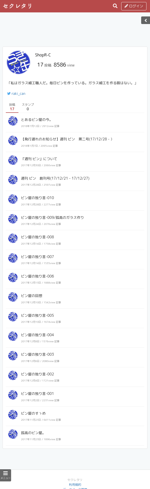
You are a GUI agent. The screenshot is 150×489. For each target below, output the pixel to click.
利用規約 (75, 484)
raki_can (16, 93)
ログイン (133, 6)
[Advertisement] (75, 31)
